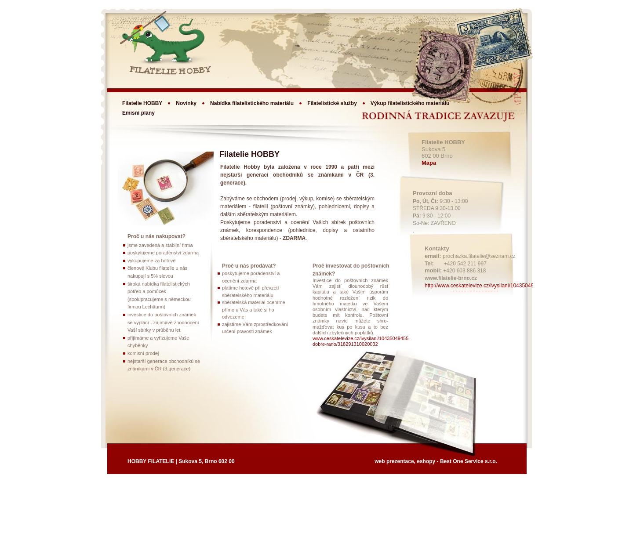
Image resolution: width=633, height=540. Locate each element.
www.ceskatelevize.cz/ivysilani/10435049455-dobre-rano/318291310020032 (361, 341)
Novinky (186, 103)
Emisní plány (138, 113)
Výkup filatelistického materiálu (410, 103)
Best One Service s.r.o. (468, 461)
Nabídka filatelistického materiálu (252, 103)
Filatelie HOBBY (142, 103)
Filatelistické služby (332, 103)
